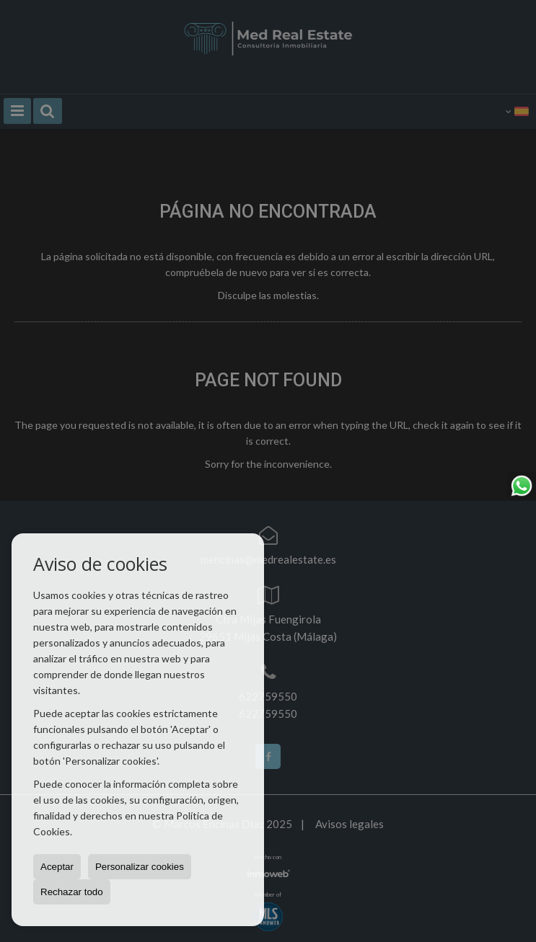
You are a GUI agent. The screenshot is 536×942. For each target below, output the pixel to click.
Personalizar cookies (139, 866)
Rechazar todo (71, 892)
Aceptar (57, 866)
